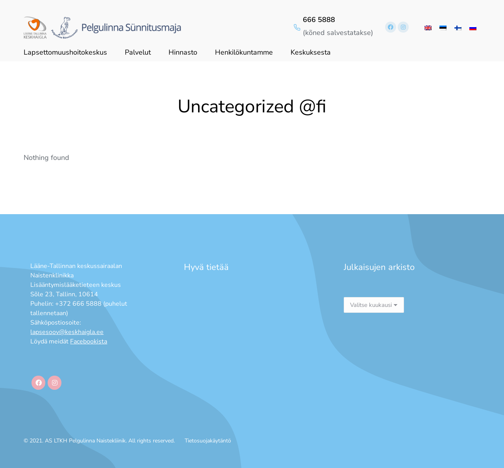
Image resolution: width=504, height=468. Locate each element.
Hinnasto (183, 52)
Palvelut (138, 52)
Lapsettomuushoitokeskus (65, 52)
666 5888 (319, 19)
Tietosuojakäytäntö (208, 440)
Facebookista (88, 341)
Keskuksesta (311, 52)
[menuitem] (428, 27)
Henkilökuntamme (244, 52)
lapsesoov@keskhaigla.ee (67, 332)
